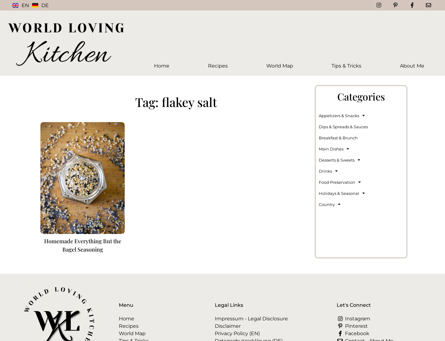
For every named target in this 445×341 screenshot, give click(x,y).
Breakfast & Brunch (338, 137)
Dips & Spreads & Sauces (343, 126)
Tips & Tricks (346, 66)
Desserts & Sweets (339, 160)
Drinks (328, 171)
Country (329, 204)
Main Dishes (334, 149)
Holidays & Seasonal (342, 193)
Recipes (218, 66)
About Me (412, 66)
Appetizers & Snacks (342, 115)
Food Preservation (340, 182)
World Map (279, 66)
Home (161, 66)
